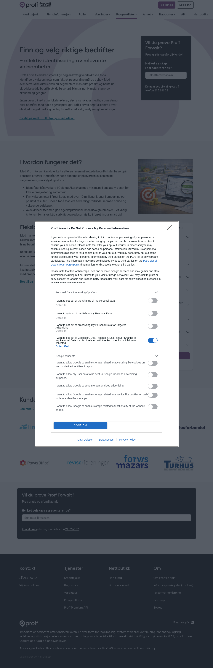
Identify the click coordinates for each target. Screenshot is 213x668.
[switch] (153, 300)
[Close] (170, 228)
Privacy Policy (127, 440)
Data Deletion (85, 440)
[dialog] (106, 334)
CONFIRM (81, 425)
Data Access (106, 440)
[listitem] (107, 292)
